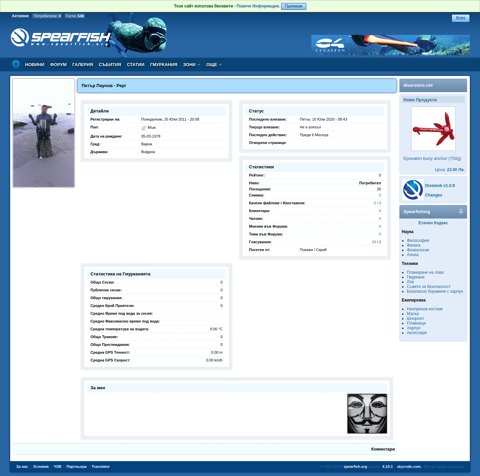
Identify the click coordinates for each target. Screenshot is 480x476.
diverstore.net (418, 85)
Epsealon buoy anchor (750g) (432, 158)
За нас (22, 466)
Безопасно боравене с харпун (435, 291)
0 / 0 (377, 203)
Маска (413, 313)
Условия (41, 466)
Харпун (413, 328)
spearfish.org (355, 466)
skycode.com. (409, 466)
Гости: (75, 16)
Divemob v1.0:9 (440, 185)
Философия (418, 240)
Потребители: (47, 16)
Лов (410, 282)
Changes (433, 195)
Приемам (293, 6)
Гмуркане (415, 277)
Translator (101, 466)
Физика (413, 245)
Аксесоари (417, 332)
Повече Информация (258, 6)
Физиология (418, 250)
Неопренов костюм (425, 309)
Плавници (416, 323)
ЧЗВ (58, 466)
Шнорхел (415, 318)
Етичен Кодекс (433, 223)
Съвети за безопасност (429, 286)
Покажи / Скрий (313, 250)
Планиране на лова (425, 272)
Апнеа (412, 254)
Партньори (76, 466)
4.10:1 (387, 466)
